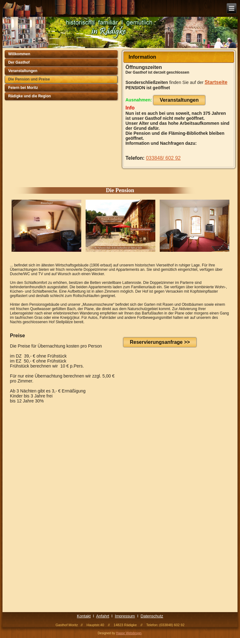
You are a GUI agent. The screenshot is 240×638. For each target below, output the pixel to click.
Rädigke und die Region (29, 96)
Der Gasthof (19, 62)
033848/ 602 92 (163, 158)
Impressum (125, 616)
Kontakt (84, 616)
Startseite (216, 82)
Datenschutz (152, 616)
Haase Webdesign (129, 633)
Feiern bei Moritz (23, 87)
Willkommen (19, 54)
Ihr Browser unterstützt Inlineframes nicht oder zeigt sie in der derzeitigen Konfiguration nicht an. (124, 510)
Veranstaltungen (22, 71)
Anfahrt (102, 616)
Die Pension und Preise (29, 79)
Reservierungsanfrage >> (160, 342)
